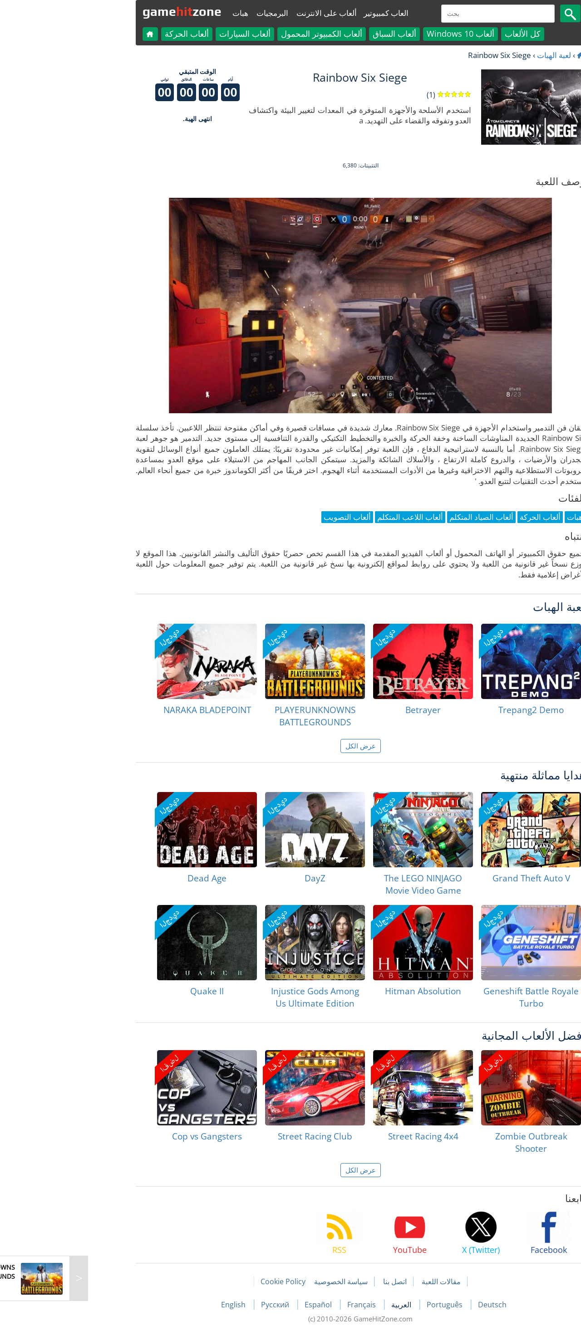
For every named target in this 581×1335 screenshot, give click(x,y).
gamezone (112, 11)
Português (375, 1305)
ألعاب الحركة (117, 33)
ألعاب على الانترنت (256, 13)
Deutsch (422, 1305)
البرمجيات (202, 13)
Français (292, 1305)
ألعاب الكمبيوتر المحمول (251, 33)
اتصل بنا (325, 1281)
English (164, 1305)
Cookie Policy (213, 1281)
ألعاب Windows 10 (390, 33)
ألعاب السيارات (175, 33)
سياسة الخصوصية (271, 1281)
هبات (170, 13)
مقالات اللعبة (371, 1281)
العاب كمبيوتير (316, 13)
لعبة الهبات (484, 55)
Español (249, 1305)
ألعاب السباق (324, 33)
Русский (206, 1305)
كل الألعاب (453, 33)
